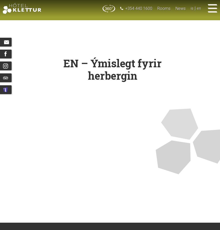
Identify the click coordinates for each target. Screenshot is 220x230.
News (181, 8)
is (192, 8)
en (199, 8)
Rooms (163, 8)
